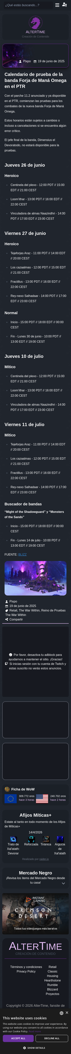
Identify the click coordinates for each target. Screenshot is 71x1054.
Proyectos (52, 994)
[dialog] (35, 1031)
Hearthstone (52, 980)
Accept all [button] (18, 1038)
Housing (52, 976)
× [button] (66, 1012)
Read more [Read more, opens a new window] (35, 1031)
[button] (35, 1048)
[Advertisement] (35, 662)
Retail (52, 967)
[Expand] (63, 883)
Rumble (52, 985)
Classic (53, 971)
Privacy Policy (26, 971)
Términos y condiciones (26, 967)
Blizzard (52, 989)
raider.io (44, 859)
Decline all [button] (51, 1038)
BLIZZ (22, 554)
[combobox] (61, 1013)
